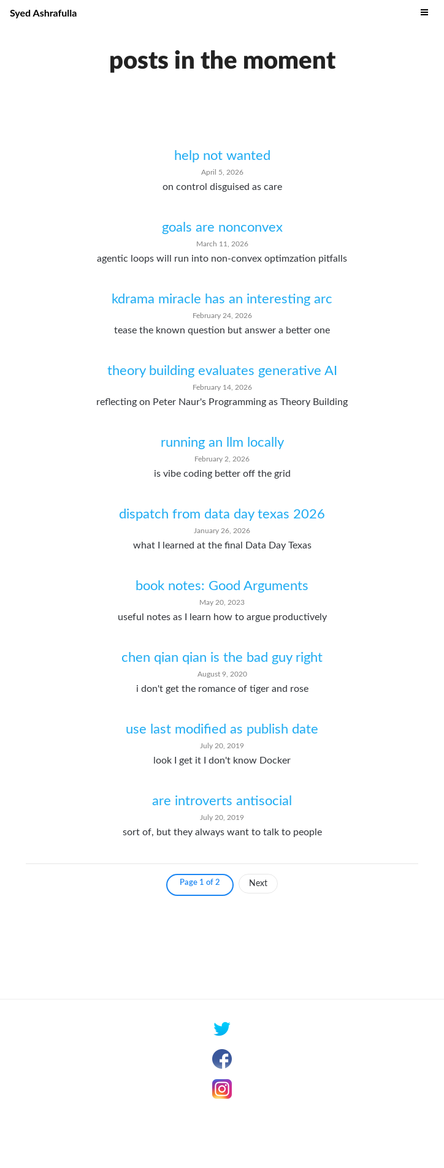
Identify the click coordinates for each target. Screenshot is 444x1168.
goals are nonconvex (222, 227)
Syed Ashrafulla (43, 12)
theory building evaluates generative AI (222, 370)
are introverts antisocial (222, 801)
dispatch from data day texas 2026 (222, 514)
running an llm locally (222, 442)
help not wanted (222, 155)
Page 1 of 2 (200, 883)
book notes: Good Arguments (222, 586)
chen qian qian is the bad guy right (222, 657)
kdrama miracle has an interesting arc (222, 299)
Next (258, 883)
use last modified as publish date (222, 729)
